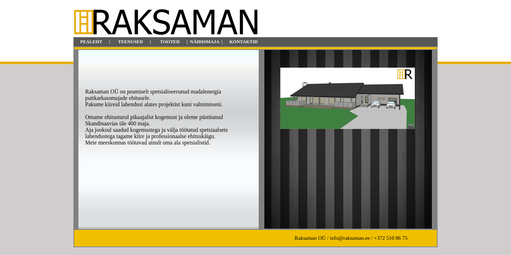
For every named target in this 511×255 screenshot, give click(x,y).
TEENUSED (130, 41)
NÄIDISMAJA (204, 41)
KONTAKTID (243, 41)
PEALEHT (91, 41)
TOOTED (170, 41)
